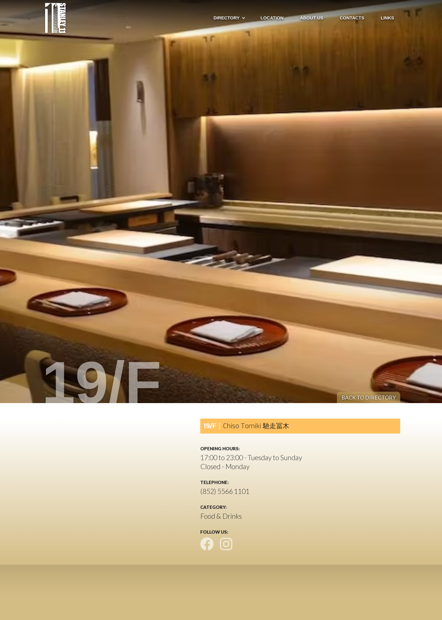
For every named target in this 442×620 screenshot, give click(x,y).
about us (311, 17)
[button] (226, 18)
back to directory (368, 397)
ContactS (352, 17)
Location (272, 17)
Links (387, 17)
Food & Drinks (221, 516)
